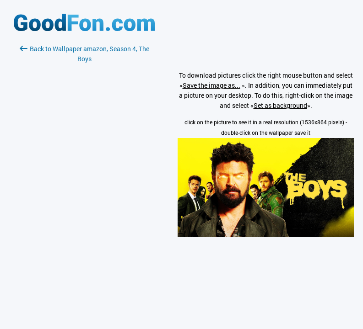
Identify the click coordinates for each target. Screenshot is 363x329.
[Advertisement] (84, 172)
